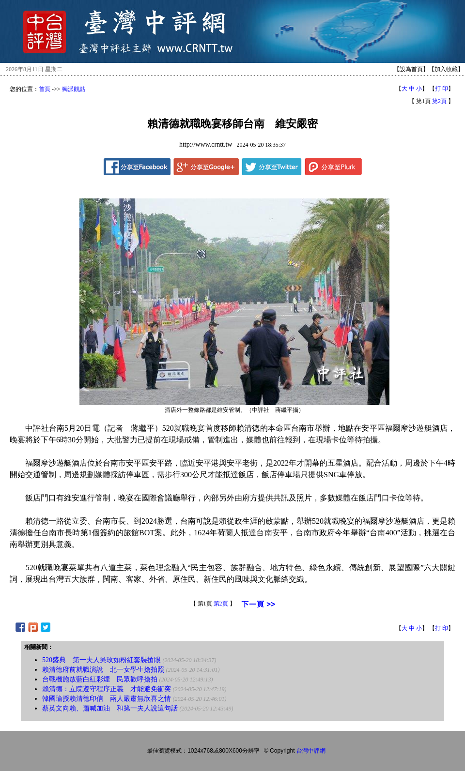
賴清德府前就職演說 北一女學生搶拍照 (103, 669)
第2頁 (439, 101)
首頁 (44, 89)
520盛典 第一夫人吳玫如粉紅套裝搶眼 (101, 660)
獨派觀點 (73, 89)
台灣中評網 (311, 750)
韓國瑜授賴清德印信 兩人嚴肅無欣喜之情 (106, 698)
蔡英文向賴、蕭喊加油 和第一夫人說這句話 (110, 708)
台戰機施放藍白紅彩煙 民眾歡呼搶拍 (99, 679)
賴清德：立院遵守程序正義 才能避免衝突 (106, 689)
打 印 (441, 88)
